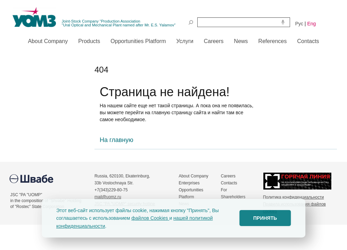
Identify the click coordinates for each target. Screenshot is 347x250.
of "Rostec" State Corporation (37, 206)
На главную (116, 139)
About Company (193, 176)
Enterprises (189, 183)
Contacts (229, 183)
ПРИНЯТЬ (265, 218)
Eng (311, 23)
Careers (228, 176)
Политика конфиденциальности (293, 197)
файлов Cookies (150, 218)
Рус (299, 23)
